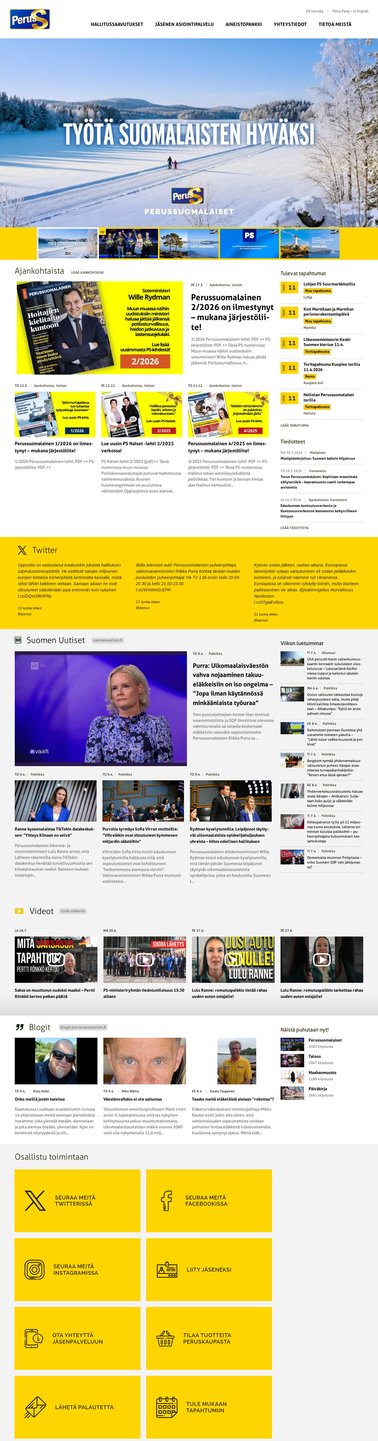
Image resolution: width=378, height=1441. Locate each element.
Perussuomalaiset (30, 19)
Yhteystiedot (290, 24)
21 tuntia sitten (266, 614)
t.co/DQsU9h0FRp (34, 596)
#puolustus (264, 596)
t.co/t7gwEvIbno (269, 602)
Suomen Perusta (88, 1386)
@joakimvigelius (314, 590)
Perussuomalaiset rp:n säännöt (42, 1399)
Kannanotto (317, 471)
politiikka (215, 653)
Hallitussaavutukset (117, 24)
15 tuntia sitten (30, 608)
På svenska (314, 11)
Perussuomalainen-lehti (152, 1386)
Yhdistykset (142, 1406)
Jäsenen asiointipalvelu (184, 24)
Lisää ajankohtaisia (87, 273)
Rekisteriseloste (30, 1406)
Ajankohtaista (220, 285)
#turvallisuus (341, 590)
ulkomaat (328, 653)
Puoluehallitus (144, 1393)
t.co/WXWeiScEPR (153, 590)
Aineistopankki (244, 24)
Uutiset (237, 285)
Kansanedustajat (146, 1379)
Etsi (366, 24)
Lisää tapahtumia (295, 425)
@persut (24, 614)
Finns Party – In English (351, 11)
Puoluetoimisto (145, 1399)
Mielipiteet (317, 453)
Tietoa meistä (335, 24)
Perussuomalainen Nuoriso (96, 1393)
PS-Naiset (82, 1379)
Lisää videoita (73, 911)
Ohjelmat (25, 1393)
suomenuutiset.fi (108, 640)
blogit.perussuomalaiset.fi (83, 1027)
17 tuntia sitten (148, 602)
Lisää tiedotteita (295, 528)
